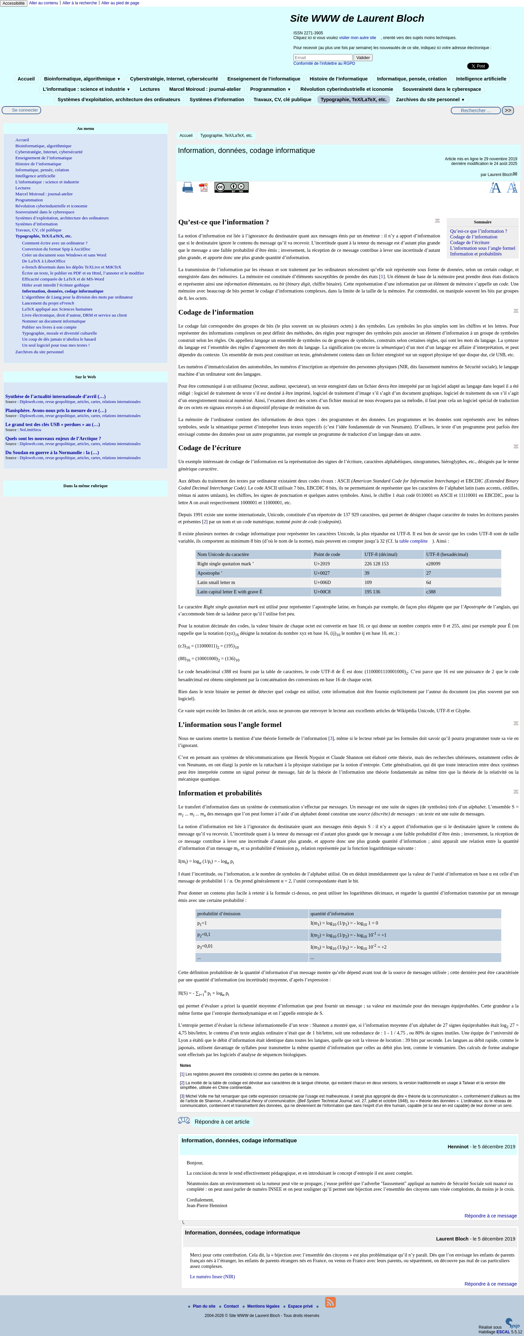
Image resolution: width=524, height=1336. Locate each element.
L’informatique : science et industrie (86, 89)
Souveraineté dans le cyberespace (442, 89)
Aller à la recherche (79, 3)
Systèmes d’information (217, 99)
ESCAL (503, 1332)
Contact (229, 1306)
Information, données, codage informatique (63, 291)
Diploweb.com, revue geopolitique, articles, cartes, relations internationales (80, 401)
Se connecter (25, 110)
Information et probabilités (476, 253)
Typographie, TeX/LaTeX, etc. (354, 99)
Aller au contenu (43, 3)
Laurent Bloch (500, 174)
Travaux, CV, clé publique (282, 99)
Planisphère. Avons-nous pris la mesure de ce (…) (55, 410)
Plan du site (202, 1306)
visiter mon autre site (357, 37)
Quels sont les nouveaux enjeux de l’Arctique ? (53, 438)
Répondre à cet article (221, 1122)
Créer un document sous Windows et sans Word (64, 254)
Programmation (270, 89)
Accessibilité (14, 3)
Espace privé (298, 1306)
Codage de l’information (473, 236)
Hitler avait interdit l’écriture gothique (56, 285)
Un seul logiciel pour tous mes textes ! (56, 345)
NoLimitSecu (30, 429)
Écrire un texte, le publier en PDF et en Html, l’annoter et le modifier (83, 272)
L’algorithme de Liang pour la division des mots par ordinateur (77, 297)
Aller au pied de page (120, 3)
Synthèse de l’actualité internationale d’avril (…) (55, 396)
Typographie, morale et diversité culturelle (59, 333)
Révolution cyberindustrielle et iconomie (346, 89)
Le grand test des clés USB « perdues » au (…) (52, 424)
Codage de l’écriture (469, 242)
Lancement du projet (48, 303)
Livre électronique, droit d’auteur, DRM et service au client (74, 315)
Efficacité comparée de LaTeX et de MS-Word (63, 278)
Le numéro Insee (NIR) (212, 1276)
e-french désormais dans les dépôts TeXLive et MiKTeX (71, 266)
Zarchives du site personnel (430, 99)
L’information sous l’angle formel (482, 248)
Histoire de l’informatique (339, 78)
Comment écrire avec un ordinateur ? (55, 242)
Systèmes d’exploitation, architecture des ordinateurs (119, 99)
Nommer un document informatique (54, 321)
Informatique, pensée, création (412, 78)
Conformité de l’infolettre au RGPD (324, 63)
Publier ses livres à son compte (49, 327)
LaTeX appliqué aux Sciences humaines (57, 309)
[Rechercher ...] (476, 110)
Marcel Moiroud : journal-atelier (205, 89)
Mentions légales (262, 1306)
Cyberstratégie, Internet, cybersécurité (174, 78)
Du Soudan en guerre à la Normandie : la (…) (52, 452)
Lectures (150, 89)
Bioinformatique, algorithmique (82, 78)
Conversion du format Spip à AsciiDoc (56, 248)
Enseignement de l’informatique (263, 78)
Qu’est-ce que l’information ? (478, 231)
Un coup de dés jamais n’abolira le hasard (59, 339)
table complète (413, 541)
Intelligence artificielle (481, 78)
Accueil (26, 78)
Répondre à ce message (491, 1215)
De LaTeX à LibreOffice (44, 260)
